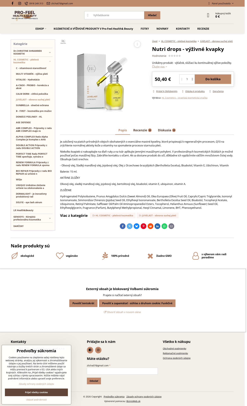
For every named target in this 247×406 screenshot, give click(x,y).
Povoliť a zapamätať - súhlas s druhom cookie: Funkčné (137, 303)
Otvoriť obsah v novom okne (122, 312)
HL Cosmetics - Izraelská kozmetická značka (184, 97)
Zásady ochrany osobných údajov (144, 396)
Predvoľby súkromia (114, 396)
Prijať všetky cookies (36, 392)
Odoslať (94, 380)
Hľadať (152, 15)
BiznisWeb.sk (133, 401)
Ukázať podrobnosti (36, 399)
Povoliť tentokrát (83, 303)
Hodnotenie (159, 56)
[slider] (174, 56)
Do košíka (213, 79)
